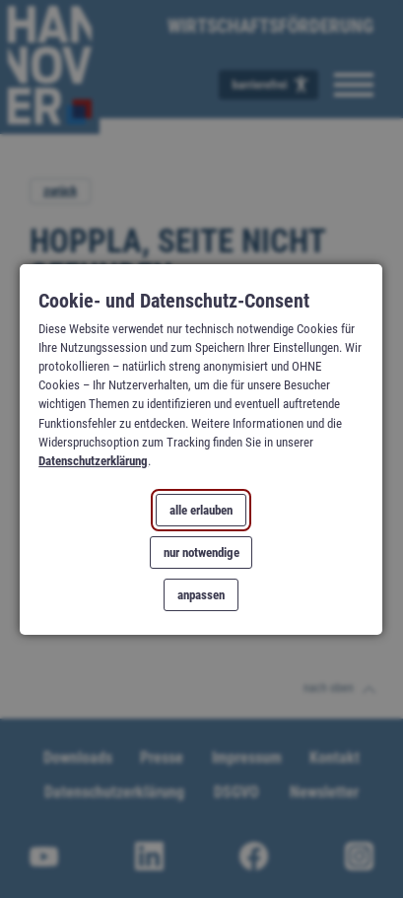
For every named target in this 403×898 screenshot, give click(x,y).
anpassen (202, 594)
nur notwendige (201, 552)
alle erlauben (202, 510)
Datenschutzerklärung (94, 460)
